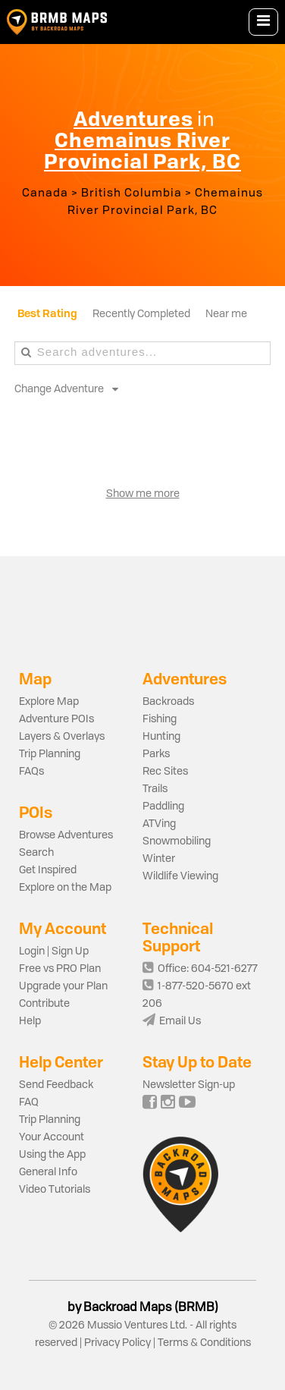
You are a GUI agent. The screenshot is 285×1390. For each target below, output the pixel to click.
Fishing (159, 719)
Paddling (163, 806)
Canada (45, 194)
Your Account (51, 1137)
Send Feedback (56, 1085)
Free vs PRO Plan (60, 969)
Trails (155, 789)
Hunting (161, 736)
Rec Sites (165, 771)
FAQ (29, 1102)
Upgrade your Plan (63, 986)
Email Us (171, 1021)
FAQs (31, 771)
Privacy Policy (117, 1343)
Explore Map (49, 702)
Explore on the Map (65, 887)
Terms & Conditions (203, 1343)
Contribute (44, 1003)
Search (36, 853)
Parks (156, 754)
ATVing (159, 824)
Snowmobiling (176, 841)
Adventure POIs (56, 719)
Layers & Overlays (62, 736)
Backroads (168, 702)
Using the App (52, 1154)
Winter (158, 859)
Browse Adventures (66, 835)
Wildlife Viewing (180, 876)
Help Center (61, 1062)
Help (30, 1021)
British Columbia (131, 194)
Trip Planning (49, 754)
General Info (48, 1172)
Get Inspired (48, 870)
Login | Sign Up (54, 951)
